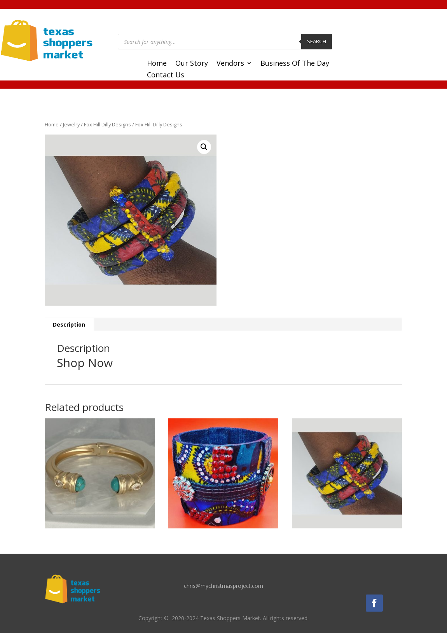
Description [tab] (69, 324)
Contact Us (165, 75)
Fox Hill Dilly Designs (107, 124)
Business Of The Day (294, 64)
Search (316, 41)
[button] (204, 147)
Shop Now (85, 363)
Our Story (191, 64)
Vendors (230, 64)
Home (157, 64)
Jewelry (71, 124)
